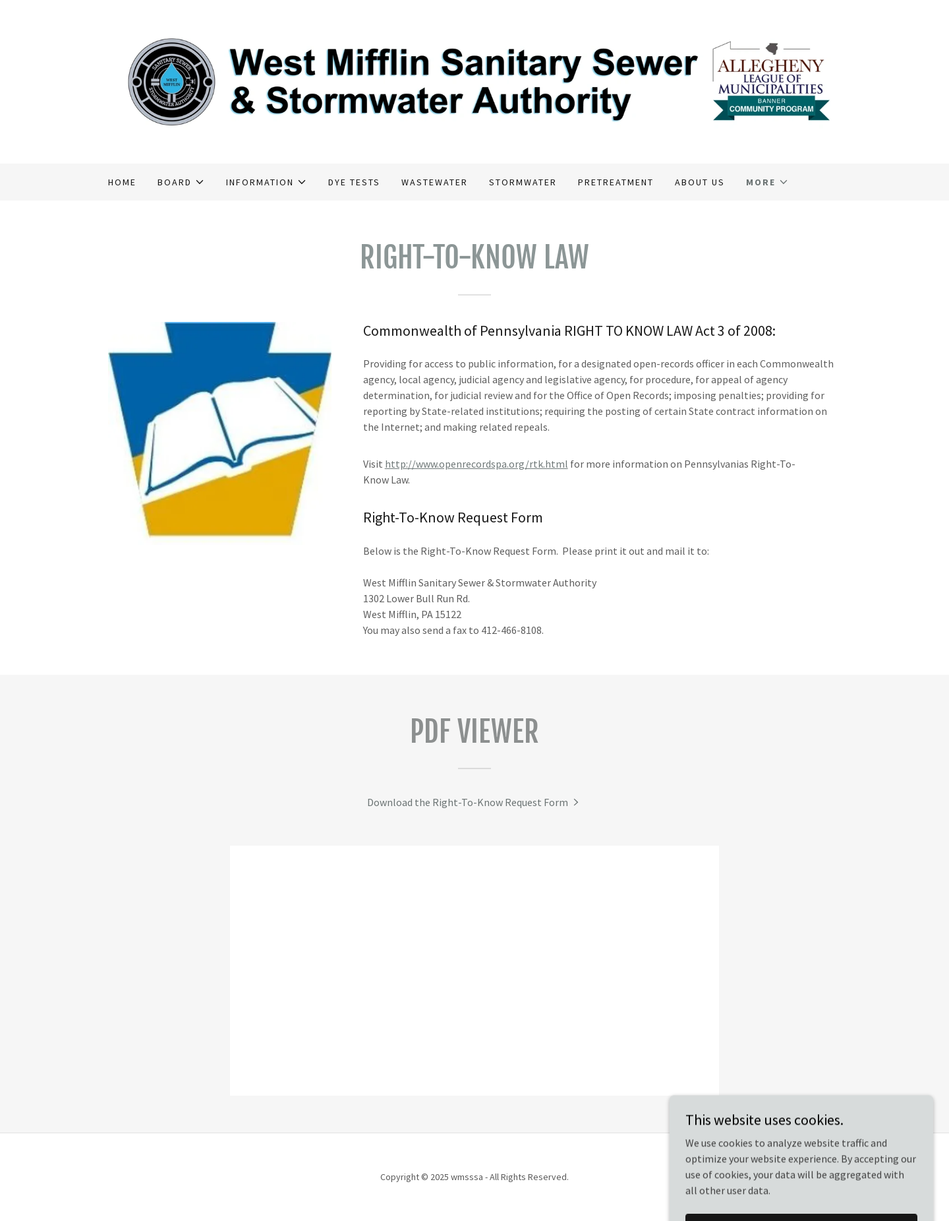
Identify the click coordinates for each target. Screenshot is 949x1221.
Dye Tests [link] (354, 182)
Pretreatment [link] (616, 182)
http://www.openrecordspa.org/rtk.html (476, 463)
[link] (474, 80)
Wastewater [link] (434, 182)
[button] (181, 182)
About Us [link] (700, 182)
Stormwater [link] (523, 182)
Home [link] (122, 182)
